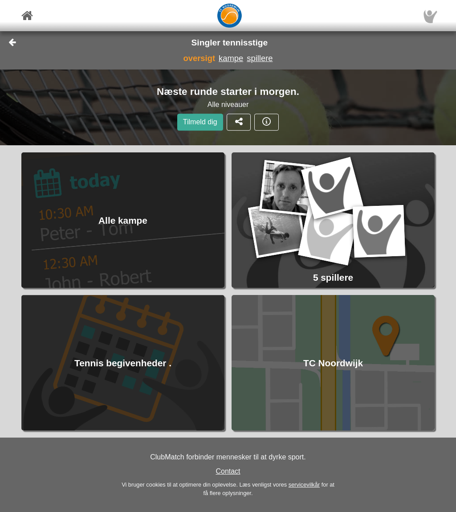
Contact (228, 471)
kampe (231, 58)
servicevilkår (304, 484)
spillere (260, 58)
